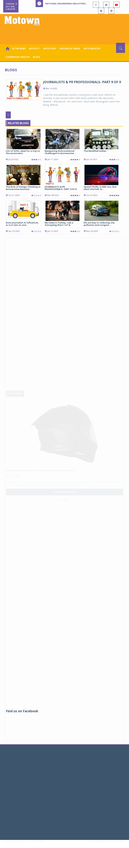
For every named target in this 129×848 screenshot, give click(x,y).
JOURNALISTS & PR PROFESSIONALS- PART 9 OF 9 (82, 82)
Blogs (36, 57)
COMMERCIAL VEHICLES (18, 57)
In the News (19, 48)
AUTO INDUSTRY (92, 48)
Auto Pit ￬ (34, 48)
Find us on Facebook (22, 711)
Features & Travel (70, 48)
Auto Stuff (50, 48)
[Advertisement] (65, 33)
